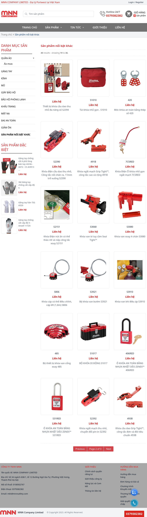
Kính (4, 78)
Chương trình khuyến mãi (126, 487)
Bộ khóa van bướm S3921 (93, 301)
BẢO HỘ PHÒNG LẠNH (13, 99)
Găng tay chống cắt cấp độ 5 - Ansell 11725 (25, 223)
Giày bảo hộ (8, 92)
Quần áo (18, 58)
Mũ (3, 85)
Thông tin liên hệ (93, 490)
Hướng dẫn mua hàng (128, 475)
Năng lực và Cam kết (93, 485)
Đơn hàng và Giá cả (129, 481)
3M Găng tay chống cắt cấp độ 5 (26, 185)
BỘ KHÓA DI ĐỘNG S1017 (93, 363)
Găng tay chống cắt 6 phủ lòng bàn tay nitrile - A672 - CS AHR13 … (26, 164)
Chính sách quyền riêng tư (93, 473)
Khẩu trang (8, 106)
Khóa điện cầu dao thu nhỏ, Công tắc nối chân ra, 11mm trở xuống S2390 (56, 175)
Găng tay (6, 71)
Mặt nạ (5, 113)
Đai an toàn (8, 120)
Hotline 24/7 (113, 11)
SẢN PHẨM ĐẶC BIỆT (13, 147)
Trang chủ (6, 34)
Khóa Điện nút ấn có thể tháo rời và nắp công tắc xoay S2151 (56, 240)
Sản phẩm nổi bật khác (27, 34)
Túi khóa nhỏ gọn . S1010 (93, 109)
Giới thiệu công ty (93, 478)
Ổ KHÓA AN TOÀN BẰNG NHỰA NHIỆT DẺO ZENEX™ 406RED (129, 367)
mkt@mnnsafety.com (17, 493)
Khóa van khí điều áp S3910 (130, 301)
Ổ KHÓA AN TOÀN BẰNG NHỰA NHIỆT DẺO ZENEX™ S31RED (56, 432)
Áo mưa (8, 63)
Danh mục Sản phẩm (14, 47)
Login (136, 2)
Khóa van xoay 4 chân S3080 (129, 236)
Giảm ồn (6, 127)
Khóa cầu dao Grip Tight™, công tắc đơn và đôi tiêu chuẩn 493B (129, 432)
